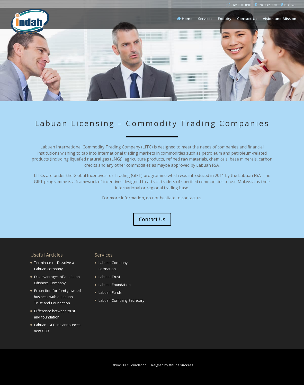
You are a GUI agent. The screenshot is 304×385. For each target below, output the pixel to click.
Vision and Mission (279, 19)
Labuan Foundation (114, 284)
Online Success (181, 365)
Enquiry (224, 19)
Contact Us (247, 19)
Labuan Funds (110, 292)
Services (205, 19)
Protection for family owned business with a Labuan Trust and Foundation (57, 296)
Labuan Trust (109, 276)
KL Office (288, 4)
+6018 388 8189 (239, 4)
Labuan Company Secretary (121, 300)
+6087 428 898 (266, 4)
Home (184, 18)
